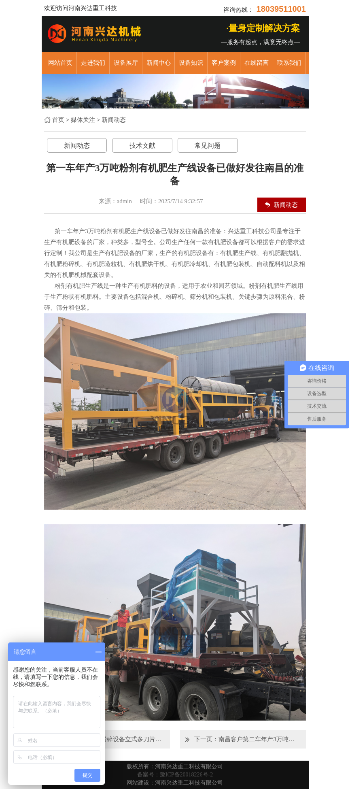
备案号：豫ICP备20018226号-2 (175, 775)
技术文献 (142, 145)
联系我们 (289, 63)
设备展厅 (126, 63)
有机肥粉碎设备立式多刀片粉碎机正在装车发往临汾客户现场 (123, 739)
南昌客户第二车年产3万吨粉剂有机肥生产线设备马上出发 (258, 739)
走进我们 (93, 63)
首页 (58, 120)
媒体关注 (83, 120)
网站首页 (60, 63)
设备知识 (191, 63)
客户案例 (224, 63)
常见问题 (208, 145)
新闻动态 (114, 120)
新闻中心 (158, 63)
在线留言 (256, 63)
